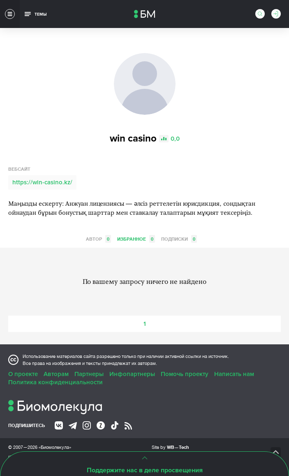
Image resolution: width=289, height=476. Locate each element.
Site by (170, 447)
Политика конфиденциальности (55, 382)
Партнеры (89, 374)
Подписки (179, 239)
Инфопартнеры (132, 374)
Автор (98, 239)
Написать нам (234, 374)
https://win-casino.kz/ (42, 182)
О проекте (23, 374)
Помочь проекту (184, 374)
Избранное (136, 239)
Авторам (56, 374)
